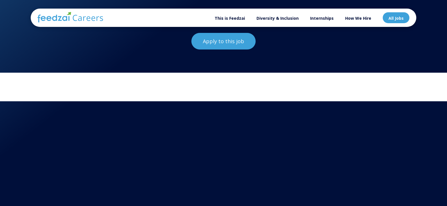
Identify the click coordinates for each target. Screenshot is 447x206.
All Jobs (396, 18)
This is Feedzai (230, 18)
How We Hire (358, 18)
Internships (322, 18)
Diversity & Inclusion (277, 18)
